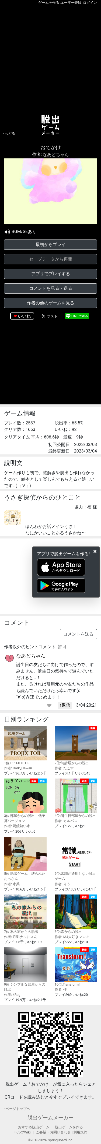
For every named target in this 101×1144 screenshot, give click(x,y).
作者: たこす (64, 768)
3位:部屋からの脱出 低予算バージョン (25, 801)
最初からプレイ (51, 244)
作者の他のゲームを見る (50, 302)
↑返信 (65, 705)
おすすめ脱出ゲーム (34, 1127)
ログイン (90, 3)
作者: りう (62, 884)
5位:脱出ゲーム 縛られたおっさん (25, 859)
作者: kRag (12, 995)
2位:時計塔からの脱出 (76, 745)
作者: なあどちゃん (50, 154)
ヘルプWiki (22, 1132)
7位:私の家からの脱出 (25, 914)
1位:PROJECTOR (25, 745)
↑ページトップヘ (17, 1109)
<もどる (9, 133)
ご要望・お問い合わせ (53, 1132)
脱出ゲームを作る (69, 1127)
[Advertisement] (50, 58)
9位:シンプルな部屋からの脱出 (25, 969)
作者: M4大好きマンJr (72, 937)
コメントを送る (78, 634)
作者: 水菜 (12, 884)
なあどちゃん (30, 656)
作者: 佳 (61, 989)
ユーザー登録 (70, 3)
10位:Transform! (76, 966)
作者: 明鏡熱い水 (17, 826)
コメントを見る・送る (50, 288)
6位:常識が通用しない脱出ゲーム (76, 859)
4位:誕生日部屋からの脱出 (76, 798)
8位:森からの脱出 (76, 914)
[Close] (95, 551)
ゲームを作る (48, 3)
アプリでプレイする (50, 273)
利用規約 (80, 1132)
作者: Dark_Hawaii (18, 768)
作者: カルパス (66, 821)
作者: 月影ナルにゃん (20, 937)
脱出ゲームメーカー (50, 1118)
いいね (24, 316)
